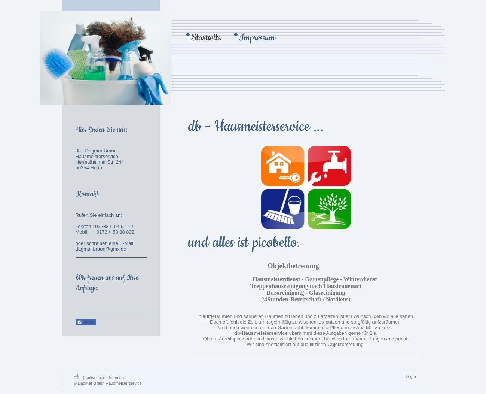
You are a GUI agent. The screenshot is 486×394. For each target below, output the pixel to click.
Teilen (86, 322)
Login (411, 376)
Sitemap (116, 377)
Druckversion (90, 377)
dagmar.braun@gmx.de (101, 249)
